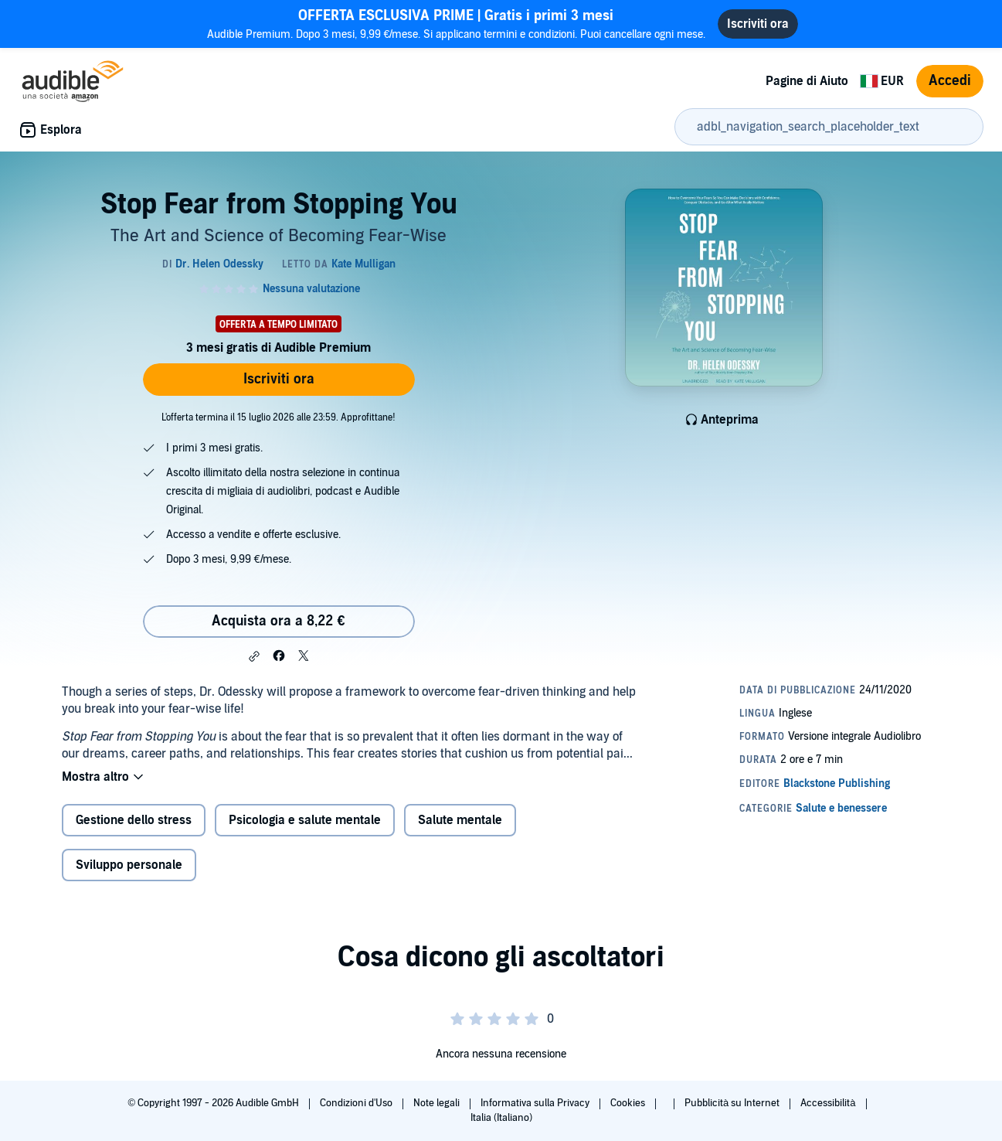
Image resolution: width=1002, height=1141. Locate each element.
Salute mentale (460, 820)
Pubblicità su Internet (733, 1103)
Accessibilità (829, 1103)
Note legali (437, 1103)
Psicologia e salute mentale (305, 820)
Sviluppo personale (129, 865)
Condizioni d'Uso (357, 1103)
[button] (254, 656)
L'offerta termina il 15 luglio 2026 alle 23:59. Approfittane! (278, 417)
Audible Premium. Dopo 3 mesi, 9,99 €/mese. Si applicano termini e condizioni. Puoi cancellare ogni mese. (456, 23)
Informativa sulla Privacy (536, 1103)
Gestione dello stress (134, 820)
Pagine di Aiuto (807, 81)
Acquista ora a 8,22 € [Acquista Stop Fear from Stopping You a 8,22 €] (278, 621)
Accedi (950, 81)
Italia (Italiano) (501, 1118)
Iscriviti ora (278, 379)
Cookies (628, 1103)
